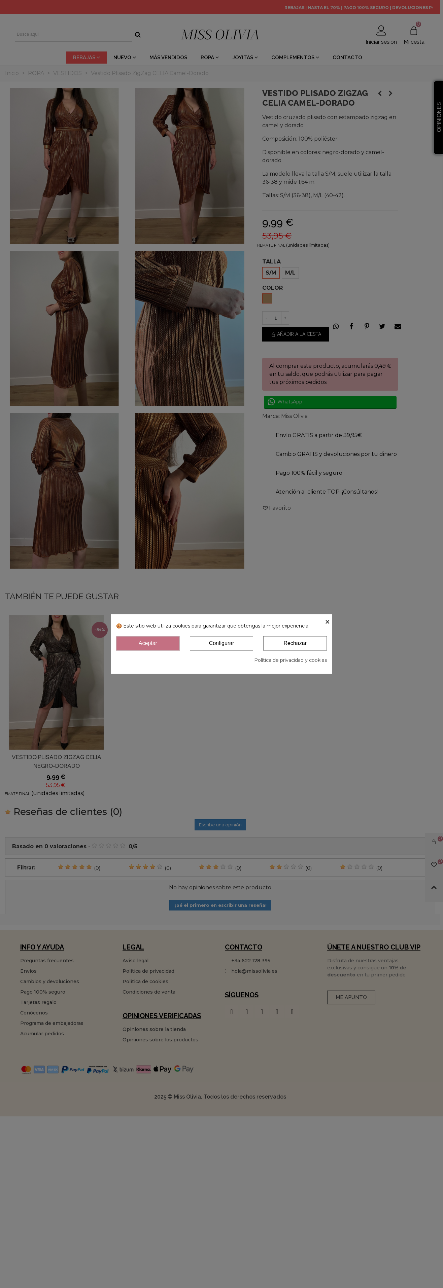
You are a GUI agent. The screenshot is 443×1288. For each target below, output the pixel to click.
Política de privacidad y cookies (290, 660)
